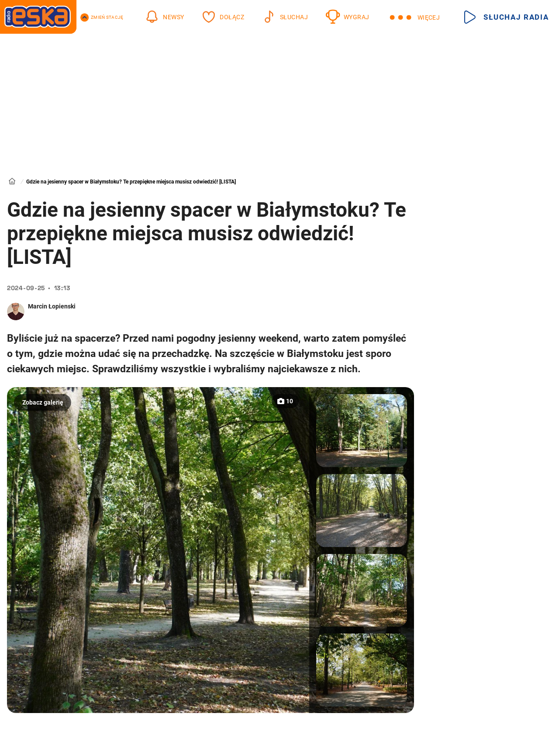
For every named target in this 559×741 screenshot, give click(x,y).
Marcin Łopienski (52, 306)
